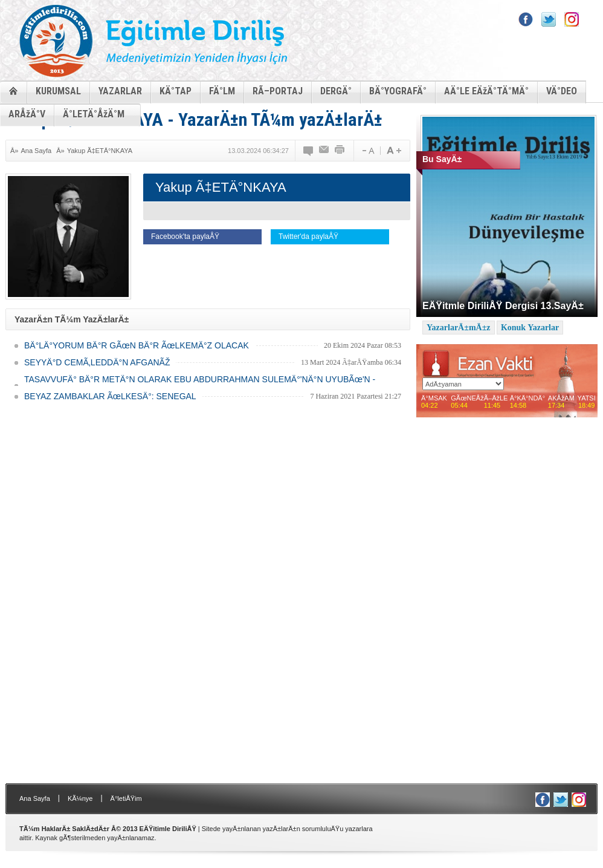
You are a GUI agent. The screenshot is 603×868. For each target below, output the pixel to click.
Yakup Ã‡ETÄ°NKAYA (99, 150)
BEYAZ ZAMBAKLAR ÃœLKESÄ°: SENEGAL (110, 396)
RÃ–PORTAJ (278, 91)
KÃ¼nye (80, 798)
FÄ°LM (222, 91)
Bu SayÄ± (442, 159)
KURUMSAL (58, 91)
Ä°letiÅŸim (126, 798)
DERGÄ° (336, 91)
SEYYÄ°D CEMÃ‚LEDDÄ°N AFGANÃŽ (97, 362)
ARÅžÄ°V (26, 114)
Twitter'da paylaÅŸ (308, 236)
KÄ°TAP (176, 91)
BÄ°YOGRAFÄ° (398, 91)
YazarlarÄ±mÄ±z (459, 327)
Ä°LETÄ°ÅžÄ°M (93, 114)
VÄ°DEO (561, 91)
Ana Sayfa (36, 150)
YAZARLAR (120, 91)
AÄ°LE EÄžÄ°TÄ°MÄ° (486, 91)
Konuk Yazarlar (530, 327)
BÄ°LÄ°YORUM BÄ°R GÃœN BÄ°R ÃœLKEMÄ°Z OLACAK (136, 345)
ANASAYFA (13, 90)
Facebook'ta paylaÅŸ (185, 236)
